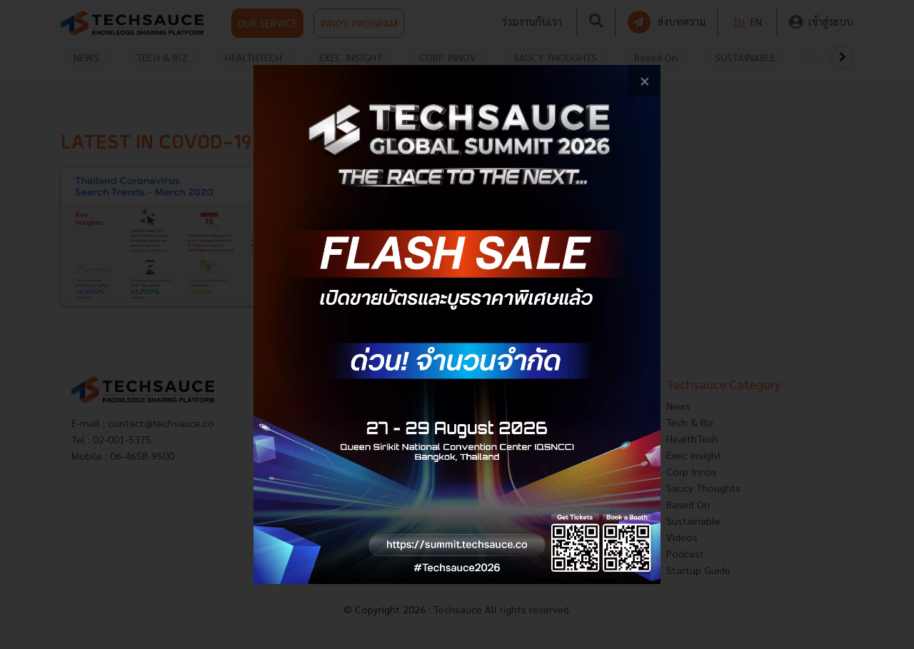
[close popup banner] (644, 81)
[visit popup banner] (456, 324)
